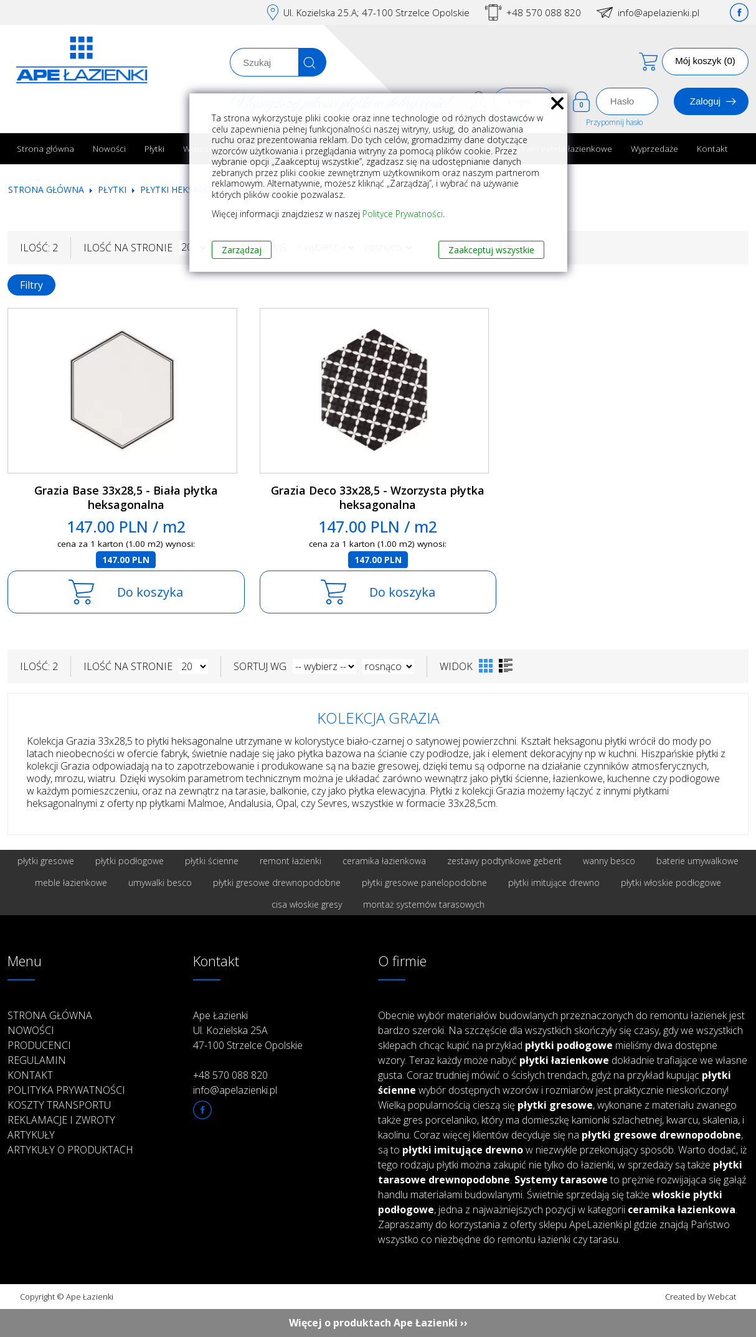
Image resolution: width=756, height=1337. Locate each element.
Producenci (39, 1045)
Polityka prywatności (66, 1090)
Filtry (31, 285)
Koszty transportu (59, 1105)
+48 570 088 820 (543, 12)
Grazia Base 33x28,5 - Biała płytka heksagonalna (126, 497)
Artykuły (31, 1135)
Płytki (154, 148)
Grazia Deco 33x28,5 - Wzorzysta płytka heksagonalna (377, 497)
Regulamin (36, 1060)
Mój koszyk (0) (705, 60)
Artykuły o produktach (70, 1150)
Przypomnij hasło (614, 122)
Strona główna (45, 148)
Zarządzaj (242, 250)
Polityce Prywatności (402, 214)
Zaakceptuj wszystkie (491, 250)
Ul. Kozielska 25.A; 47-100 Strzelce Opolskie (376, 12)
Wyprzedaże (654, 148)
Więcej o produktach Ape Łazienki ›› (378, 1323)
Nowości (109, 148)
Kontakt (712, 148)
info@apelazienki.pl (658, 12)
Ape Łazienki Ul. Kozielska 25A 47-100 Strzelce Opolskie (248, 1030)
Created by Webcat (700, 1296)
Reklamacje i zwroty (61, 1120)
